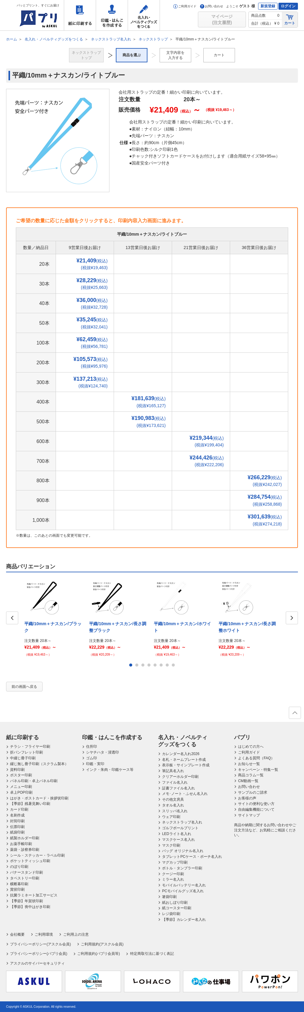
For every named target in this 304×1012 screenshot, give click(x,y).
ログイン (288, 6)
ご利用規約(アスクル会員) (102, 944)
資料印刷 (17, 770)
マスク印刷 (171, 845)
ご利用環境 (44, 934)
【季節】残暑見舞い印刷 (30, 804)
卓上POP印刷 (21, 792)
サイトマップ (249, 815)
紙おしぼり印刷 (175, 902)
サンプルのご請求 (252, 792)
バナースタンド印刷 (26, 872)
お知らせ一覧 (249, 764)
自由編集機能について (256, 809)
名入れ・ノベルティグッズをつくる (144, 15)
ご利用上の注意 (76, 934)
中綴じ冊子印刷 (23, 758)
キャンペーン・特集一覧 (258, 770)
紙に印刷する (80, 15)
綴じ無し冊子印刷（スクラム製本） (39, 764)
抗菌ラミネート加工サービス (33, 895)
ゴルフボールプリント (180, 828)
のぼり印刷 (19, 867)
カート (289, 19)
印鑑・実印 (95, 764)
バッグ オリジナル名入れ (182, 851)
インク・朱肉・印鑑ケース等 (109, 770)
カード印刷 (19, 809)
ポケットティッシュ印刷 (30, 861)
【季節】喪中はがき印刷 (30, 907)
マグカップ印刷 (175, 862)
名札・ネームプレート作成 (184, 759)
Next (292, 618)
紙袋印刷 (17, 832)
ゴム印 (91, 758)
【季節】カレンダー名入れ (184, 919)
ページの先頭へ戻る (294, 714)
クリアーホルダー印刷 (180, 777)
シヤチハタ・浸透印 (102, 752)
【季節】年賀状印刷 (26, 901)
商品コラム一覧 (251, 775)
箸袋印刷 (169, 897)
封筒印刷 (17, 821)
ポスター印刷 (21, 775)
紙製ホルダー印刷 (24, 838)
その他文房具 (173, 799)
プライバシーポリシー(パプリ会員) (38, 953)
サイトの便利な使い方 (256, 804)
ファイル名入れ (175, 782)
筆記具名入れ (173, 771)
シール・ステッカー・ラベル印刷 (37, 855)
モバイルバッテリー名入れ (184, 885)
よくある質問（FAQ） (256, 758)
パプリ (242, 737)
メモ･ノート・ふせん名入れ (185, 794)
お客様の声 (247, 798)
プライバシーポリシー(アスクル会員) (40, 944)
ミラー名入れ (173, 879)
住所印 (91, 746)
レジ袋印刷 (171, 914)
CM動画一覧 (248, 781)
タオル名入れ (173, 805)
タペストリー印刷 (24, 878)
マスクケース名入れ (178, 839)
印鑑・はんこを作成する (112, 15)
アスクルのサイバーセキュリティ (37, 963)
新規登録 (268, 6)
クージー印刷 (173, 874)
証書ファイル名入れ (178, 788)
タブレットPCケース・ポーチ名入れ (192, 856)
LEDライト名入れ (176, 834)
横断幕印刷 (19, 884)
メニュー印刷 (21, 787)
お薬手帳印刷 (21, 844)
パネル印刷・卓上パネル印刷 (33, 781)
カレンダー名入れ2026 (180, 754)
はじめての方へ (251, 746)
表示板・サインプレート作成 (185, 765)
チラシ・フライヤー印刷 (30, 746)
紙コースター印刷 (176, 908)
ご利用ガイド (184, 6)
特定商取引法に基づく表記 (152, 953)
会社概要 (17, 934)
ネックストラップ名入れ (182, 822)
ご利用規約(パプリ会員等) (98, 953)
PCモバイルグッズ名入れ (183, 891)
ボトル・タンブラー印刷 (182, 868)
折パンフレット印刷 (26, 752)
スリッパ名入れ (175, 811)
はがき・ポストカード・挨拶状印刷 (39, 798)
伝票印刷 (17, 827)
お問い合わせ (211, 6)
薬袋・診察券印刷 (24, 849)
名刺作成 (17, 815)
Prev (12, 618)
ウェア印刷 (171, 817)
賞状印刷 (17, 889)
